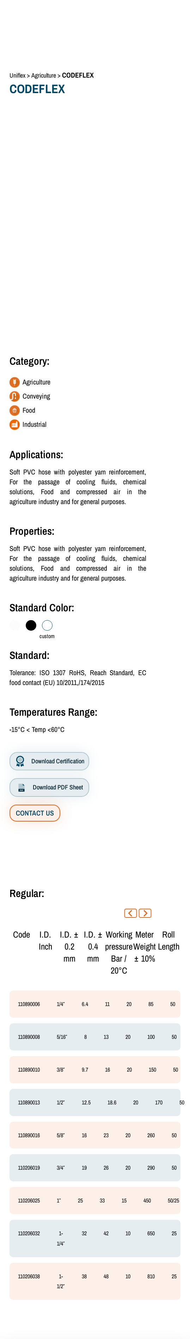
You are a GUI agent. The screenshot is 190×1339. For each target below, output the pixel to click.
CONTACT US (35, 813)
